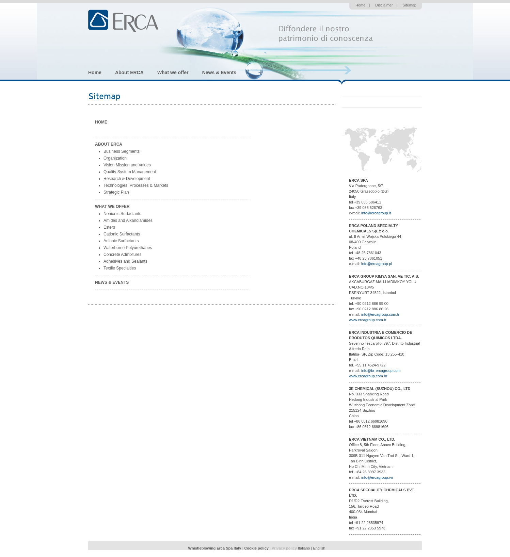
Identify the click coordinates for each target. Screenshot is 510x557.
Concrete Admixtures (122, 254)
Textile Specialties (119, 268)
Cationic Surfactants (121, 234)
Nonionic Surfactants (122, 213)
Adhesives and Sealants (125, 261)
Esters (109, 227)
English (319, 548)
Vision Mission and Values (127, 165)
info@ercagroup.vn (377, 477)
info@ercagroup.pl (376, 264)
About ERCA (129, 72)
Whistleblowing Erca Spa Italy (214, 548)
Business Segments (121, 151)
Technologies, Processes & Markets (135, 185)
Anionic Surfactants (121, 241)
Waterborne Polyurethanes (127, 247)
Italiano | (305, 548)
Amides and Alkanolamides (128, 220)
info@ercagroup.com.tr (380, 314)
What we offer (173, 72)
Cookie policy (256, 548)
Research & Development (126, 178)
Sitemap (409, 5)
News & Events (219, 72)
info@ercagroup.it (376, 213)
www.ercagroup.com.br (368, 376)
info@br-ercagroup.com (381, 370)
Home (360, 5)
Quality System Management (129, 171)
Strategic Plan (116, 192)
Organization (115, 158)
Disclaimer (384, 5)
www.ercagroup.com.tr (367, 320)
